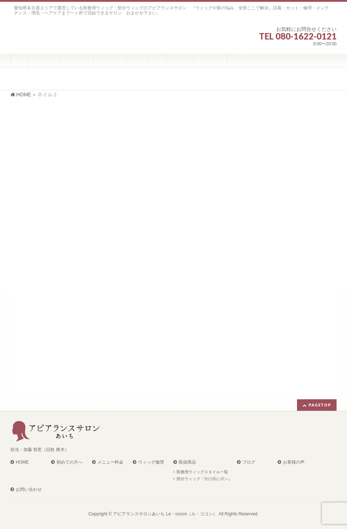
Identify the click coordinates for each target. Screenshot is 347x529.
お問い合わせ (29, 489)
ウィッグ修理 (151, 462)
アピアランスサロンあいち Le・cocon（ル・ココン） (165, 513)
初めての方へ (69, 462)
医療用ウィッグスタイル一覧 (202, 472)
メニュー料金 (110, 462)
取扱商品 (187, 462)
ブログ (248, 462)
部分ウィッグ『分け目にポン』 (204, 479)
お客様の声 (294, 462)
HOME (22, 462)
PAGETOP (320, 404)
